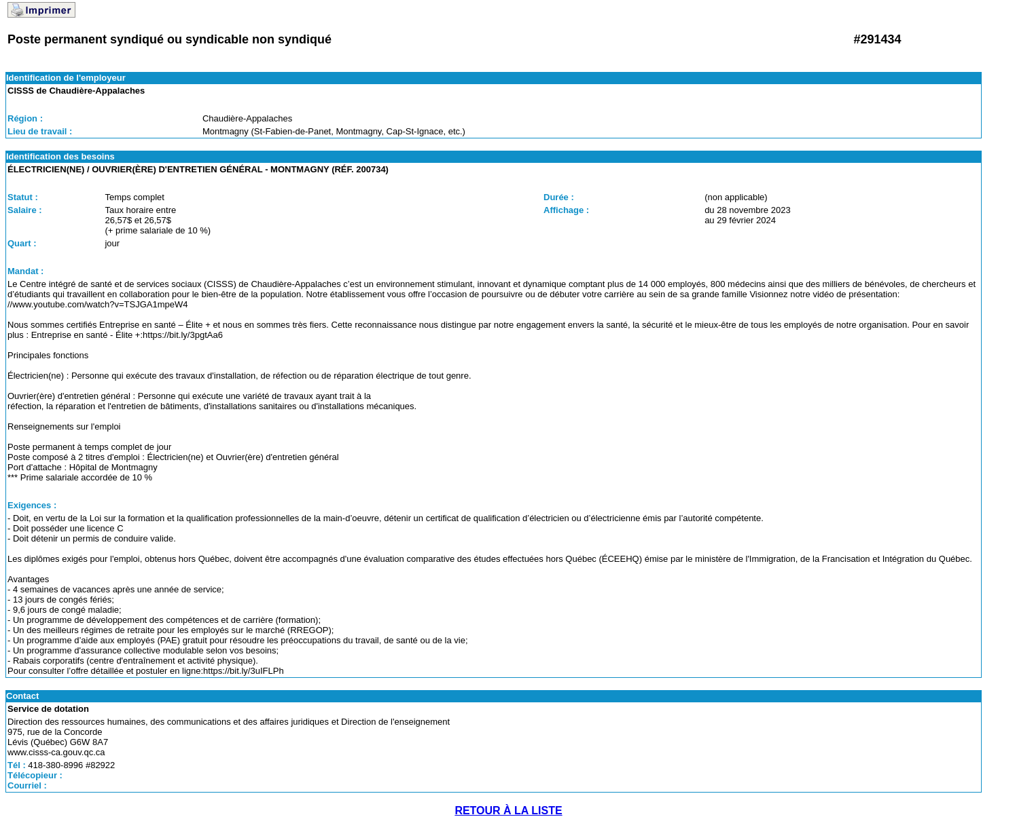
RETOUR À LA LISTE (508, 810)
